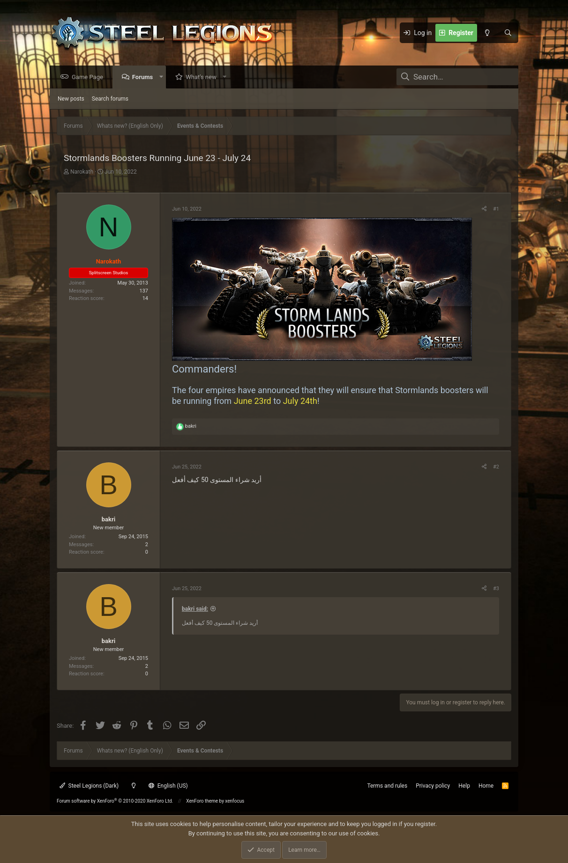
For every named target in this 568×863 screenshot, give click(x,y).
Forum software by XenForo (115, 801)
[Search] (508, 32)
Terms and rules (387, 786)
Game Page (89, 77)
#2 (496, 467)
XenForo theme (202, 801)
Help (464, 786)
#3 (496, 589)
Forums (145, 77)
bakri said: (195, 609)
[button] (163, 77)
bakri (108, 519)
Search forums (110, 99)
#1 (496, 209)
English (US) (168, 786)
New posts (71, 99)
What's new (203, 77)
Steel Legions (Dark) (89, 786)
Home (485, 786)
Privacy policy (433, 786)
